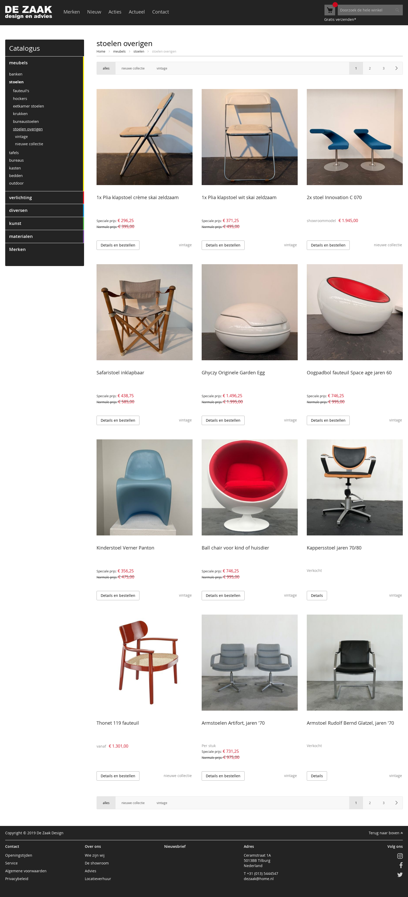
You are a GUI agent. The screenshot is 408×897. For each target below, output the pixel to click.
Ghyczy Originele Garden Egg (233, 372)
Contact (160, 12)
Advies (90, 870)
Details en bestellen (118, 245)
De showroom (97, 863)
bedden (16, 175)
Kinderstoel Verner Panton (125, 548)
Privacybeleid (16, 878)
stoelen (139, 51)
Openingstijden (18, 855)
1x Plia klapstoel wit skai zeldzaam (239, 197)
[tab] (44, 62)
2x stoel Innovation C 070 (334, 197)
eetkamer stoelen (28, 106)
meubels (119, 51)
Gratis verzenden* (340, 19)
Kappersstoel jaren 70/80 (334, 548)
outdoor (16, 183)
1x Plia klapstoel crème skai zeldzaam (138, 197)
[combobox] (370, 10)
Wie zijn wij (95, 855)
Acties (115, 12)
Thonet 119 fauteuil (118, 723)
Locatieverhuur (98, 878)
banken (15, 74)
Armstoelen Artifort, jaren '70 (233, 723)
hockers (20, 98)
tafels (14, 152)
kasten (15, 167)
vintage (21, 136)
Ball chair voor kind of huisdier (235, 548)
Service (11, 863)
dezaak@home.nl (259, 878)
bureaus (16, 160)
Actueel (137, 12)
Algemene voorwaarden (26, 870)
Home (101, 51)
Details (317, 595)
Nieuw (94, 12)
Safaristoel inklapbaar (120, 372)
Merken (71, 12)
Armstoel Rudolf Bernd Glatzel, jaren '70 (350, 723)
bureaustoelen (26, 121)
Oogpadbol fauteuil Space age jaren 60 (349, 372)
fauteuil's (21, 90)
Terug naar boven (386, 832)
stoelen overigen (28, 128)
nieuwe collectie (29, 143)
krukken (20, 113)
